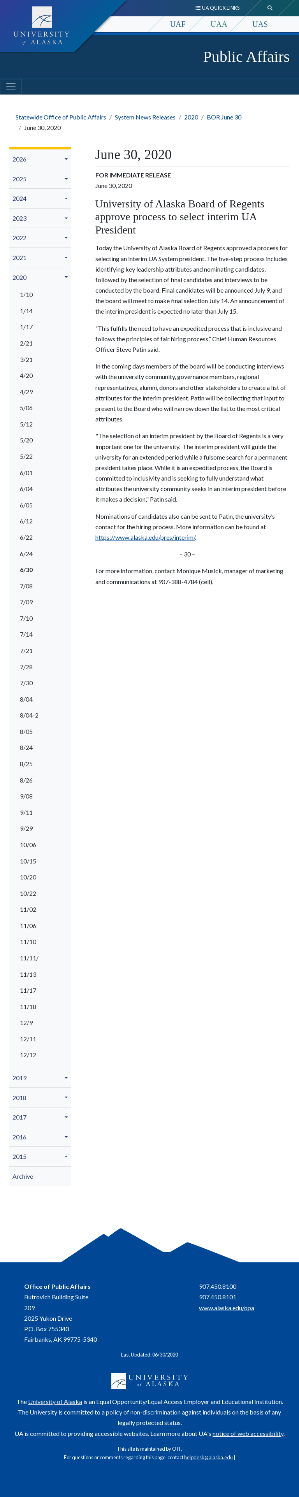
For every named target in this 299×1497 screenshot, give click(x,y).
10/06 (28, 844)
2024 (19, 198)
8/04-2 (29, 715)
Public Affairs (246, 56)
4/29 (26, 391)
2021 (19, 257)
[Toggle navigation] (11, 87)
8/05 (26, 731)
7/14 (26, 634)
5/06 (26, 407)
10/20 (28, 877)
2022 (19, 237)
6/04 (26, 488)
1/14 (26, 310)
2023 (19, 218)
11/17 (28, 990)
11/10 (28, 941)
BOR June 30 (224, 117)
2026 (19, 159)
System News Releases (145, 117)
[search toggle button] (270, 8)
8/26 (26, 780)
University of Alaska (55, 1401)
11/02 (28, 909)
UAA (219, 24)
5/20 (26, 440)
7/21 (26, 650)
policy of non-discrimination (143, 1412)
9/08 (26, 796)
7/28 (26, 666)
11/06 (28, 925)
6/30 (26, 569)
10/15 (28, 861)
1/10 (26, 294)
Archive (22, 1176)
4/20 (26, 375)
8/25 (26, 763)
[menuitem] (40, 159)
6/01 (26, 472)
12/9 (26, 1022)
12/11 (28, 1038)
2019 (19, 1077)
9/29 (26, 828)
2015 (19, 1156)
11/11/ (29, 958)
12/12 (28, 1054)
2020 (191, 117)
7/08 (26, 586)
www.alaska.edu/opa (226, 1307)
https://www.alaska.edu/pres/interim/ (145, 537)
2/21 (26, 343)
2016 (19, 1137)
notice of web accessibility (248, 1433)
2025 (19, 179)
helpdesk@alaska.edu (208, 1457)
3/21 (26, 359)
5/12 (26, 424)
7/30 (26, 682)
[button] (67, 159)
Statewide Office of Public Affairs (61, 117)
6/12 (26, 521)
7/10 (26, 618)
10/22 (28, 893)
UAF (178, 24)
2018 (19, 1097)
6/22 (26, 537)
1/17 (26, 326)
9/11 (26, 812)
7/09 (26, 601)
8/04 (26, 699)
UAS (260, 24)
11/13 (28, 974)
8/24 (26, 747)
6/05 (26, 505)
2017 (19, 1117)
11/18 (28, 1006)
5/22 (26, 456)
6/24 (26, 553)
